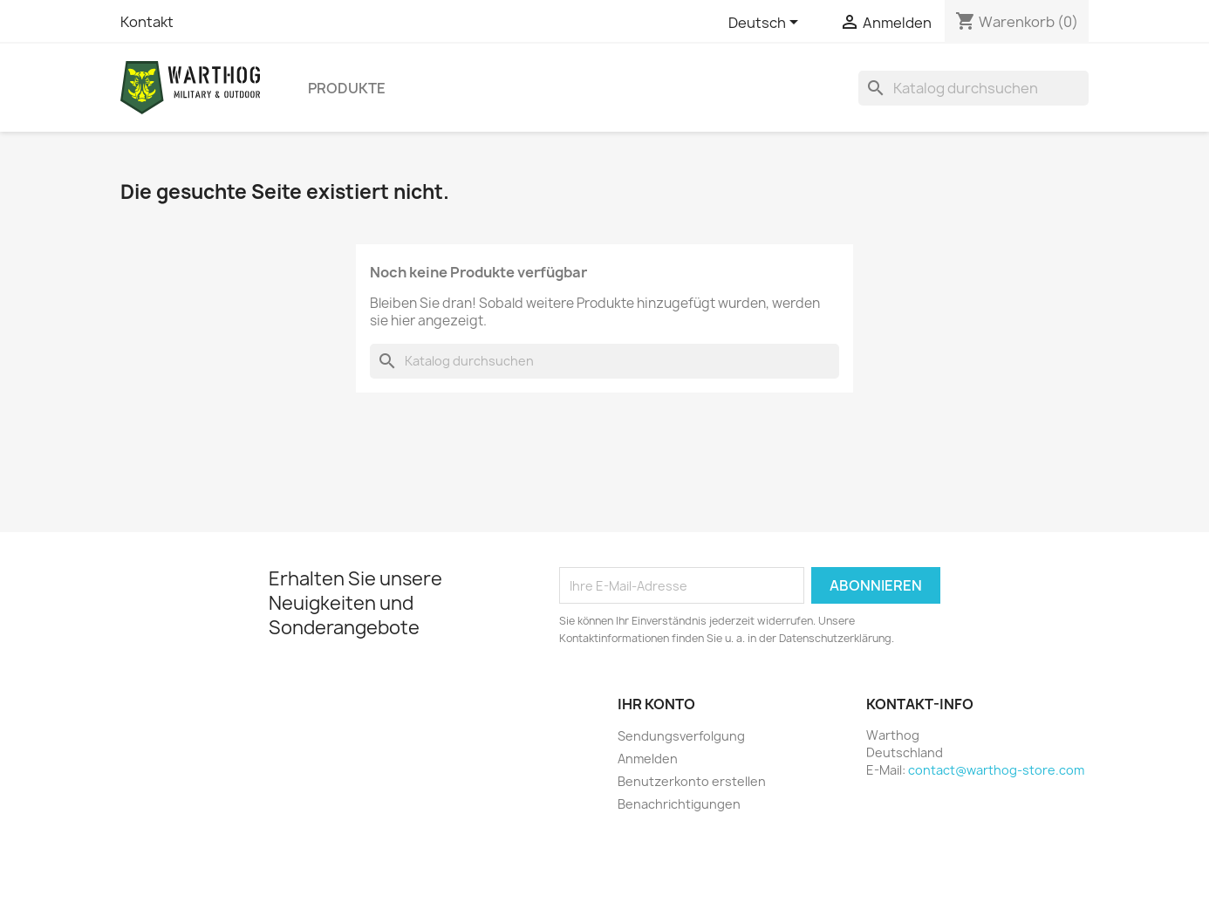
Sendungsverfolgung (681, 736)
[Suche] (973, 88)
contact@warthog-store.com (996, 770)
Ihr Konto (656, 704)
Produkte (347, 88)
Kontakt (147, 21)
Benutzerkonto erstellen (692, 781)
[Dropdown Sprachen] (766, 23)
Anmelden (648, 758)
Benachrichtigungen (679, 804)
